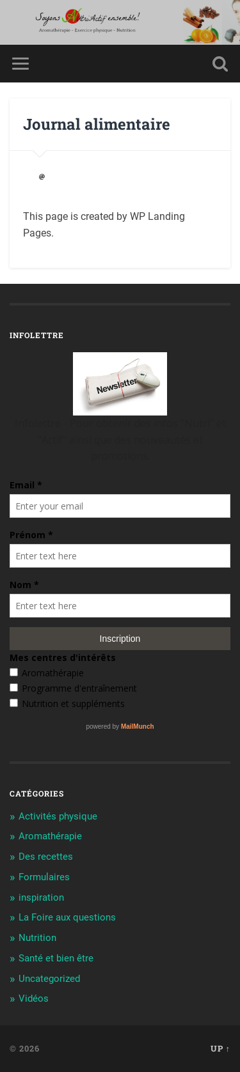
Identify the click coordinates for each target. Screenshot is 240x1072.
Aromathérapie (50, 836)
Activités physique (58, 816)
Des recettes (46, 856)
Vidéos (34, 998)
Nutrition (37, 938)
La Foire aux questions (67, 917)
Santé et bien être (56, 958)
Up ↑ (220, 1048)
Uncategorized (49, 978)
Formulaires (44, 877)
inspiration (41, 897)
